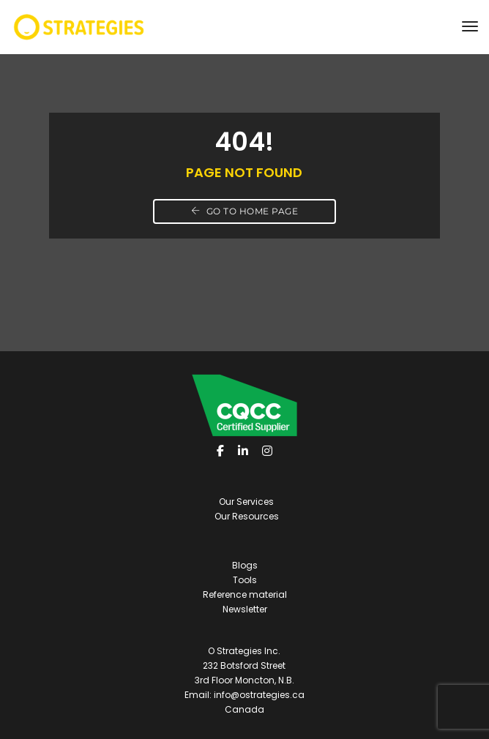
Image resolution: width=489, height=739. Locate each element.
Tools (245, 580)
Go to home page (245, 211)
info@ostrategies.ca (259, 695)
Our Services (246, 501)
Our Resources (246, 516)
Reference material (245, 594)
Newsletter (245, 609)
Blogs (245, 565)
